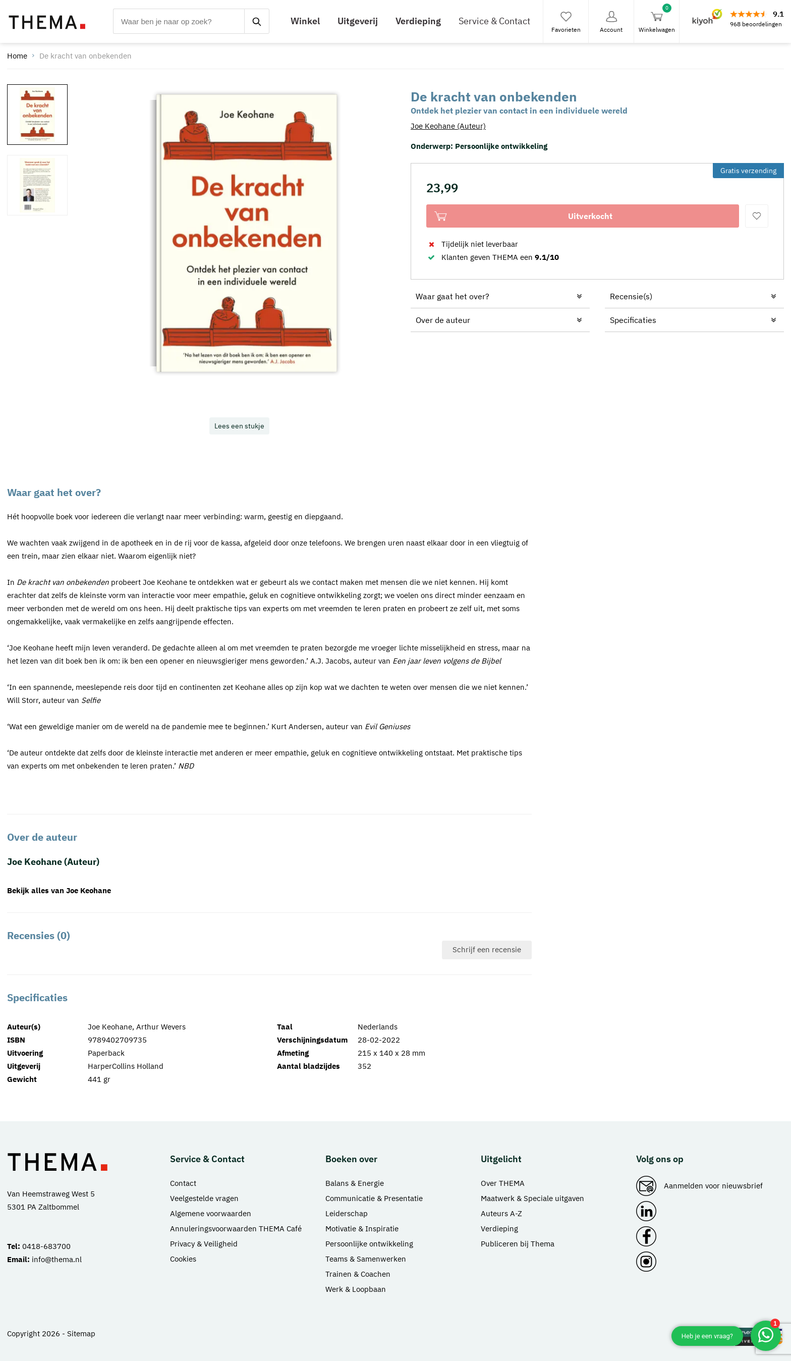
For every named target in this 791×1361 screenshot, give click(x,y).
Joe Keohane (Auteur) (448, 126)
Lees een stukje (239, 425)
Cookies (183, 1259)
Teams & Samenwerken (365, 1259)
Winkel (305, 21)
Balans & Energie (354, 1183)
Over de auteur (443, 320)
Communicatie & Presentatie (374, 1198)
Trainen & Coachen (357, 1274)
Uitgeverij (357, 21)
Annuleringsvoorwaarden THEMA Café (236, 1228)
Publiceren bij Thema (517, 1243)
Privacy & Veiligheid (204, 1243)
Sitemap (81, 1333)
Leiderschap (346, 1213)
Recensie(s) (631, 296)
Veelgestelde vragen (204, 1198)
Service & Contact (494, 21)
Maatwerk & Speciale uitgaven (532, 1198)
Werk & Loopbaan (355, 1289)
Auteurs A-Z (501, 1213)
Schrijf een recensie (487, 949)
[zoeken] (256, 21)
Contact (183, 1183)
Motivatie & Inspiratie (362, 1228)
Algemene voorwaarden (210, 1213)
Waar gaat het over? (452, 296)
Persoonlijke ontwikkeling (501, 146)
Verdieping (418, 21)
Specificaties (633, 320)
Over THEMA (503, 1183)
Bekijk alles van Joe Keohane (59, 890)
